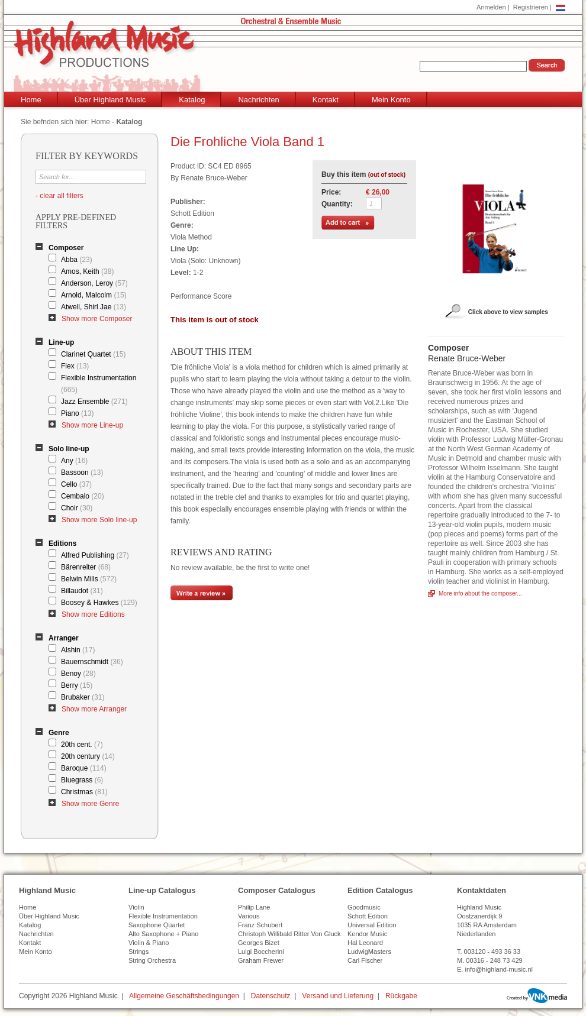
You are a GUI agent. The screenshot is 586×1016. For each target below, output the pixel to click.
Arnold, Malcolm (94, 295)
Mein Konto (391, 99)
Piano (77, 413)
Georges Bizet (258, 942)
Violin (136, 907)
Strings (138, 951)
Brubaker (82, 697)
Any (74, 461)
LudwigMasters (369, 951)
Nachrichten (258, 99)
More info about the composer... (480, 593)
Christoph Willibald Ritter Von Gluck (289, 933)
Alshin (78, 650)
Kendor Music (367, 933)
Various (248, 916)
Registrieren (530, 7)
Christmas (84, 792)
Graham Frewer (261, 960)
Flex (75, 366)
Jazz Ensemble (94, 401)
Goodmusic (364, 907)
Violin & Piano (148, 942)
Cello (76, 484)
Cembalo (82, 496)
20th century (88, 756)
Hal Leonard (365, 942)
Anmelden (491, 7)
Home (31, 99)
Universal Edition (372, 924)
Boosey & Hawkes (99, 602)
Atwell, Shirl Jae (93, 307)
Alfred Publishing (95, 555)
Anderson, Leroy (94, 283)
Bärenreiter (86, 567)
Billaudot (82, 591)
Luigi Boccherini (261, 951)
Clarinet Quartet (93, 354)
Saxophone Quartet (156, 924)
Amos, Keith (87, 271)
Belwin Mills (89, 579)
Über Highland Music (110, 99)
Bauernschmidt (92, 662)
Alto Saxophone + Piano (163, 933)
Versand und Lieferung (338, 996)
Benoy (78, 673)
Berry (76, 685)
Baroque (84, 768)
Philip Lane (254, 907)
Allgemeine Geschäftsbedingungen (184, 996)
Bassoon (82, 472)
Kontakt (326, 99)
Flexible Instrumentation (98, 384)
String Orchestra (152, 960)
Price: (331, 192)
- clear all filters (59, 196)
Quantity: (337, 204)
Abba (76, 259)
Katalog (192, 99)
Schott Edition (367, 916)
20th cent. (82, 744)
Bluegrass (82, 780)
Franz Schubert (260, 924)
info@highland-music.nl (499, 969)
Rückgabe (401, 996)
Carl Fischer (364, 960)
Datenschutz (271, 996)
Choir (76, 508)
